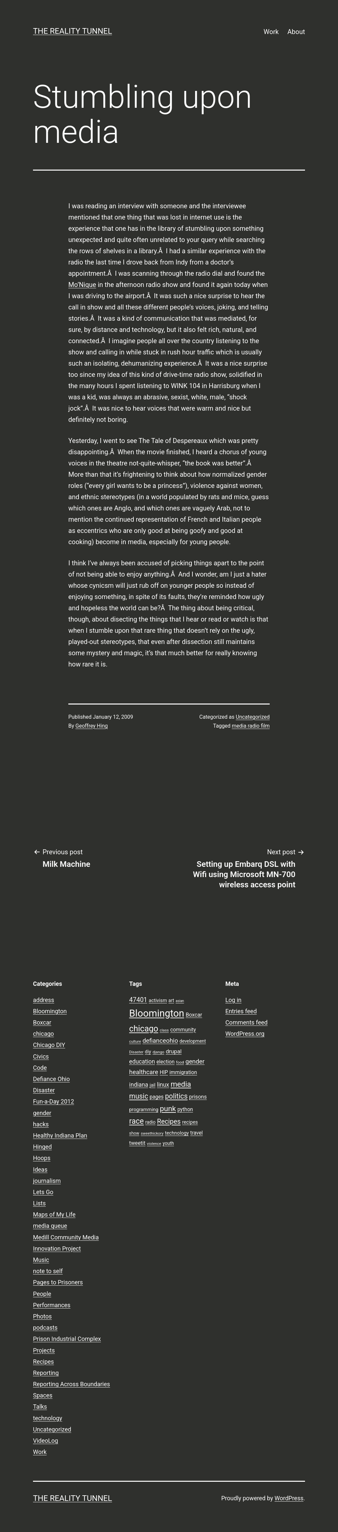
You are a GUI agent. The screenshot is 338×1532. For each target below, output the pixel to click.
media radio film (251, 726)
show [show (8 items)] (134, 1133)
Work (271, 32)
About (296, 32)
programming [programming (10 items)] (143, 1109)
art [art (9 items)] (171, 1000)
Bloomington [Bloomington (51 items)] (156, 1013)
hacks (41, 1124)
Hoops (42, 1157)
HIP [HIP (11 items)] (164, 1072)
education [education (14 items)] (142, 1061)
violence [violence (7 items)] (154, 1143)
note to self (48, 1271)
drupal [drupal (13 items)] (174, 1051)
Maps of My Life (54, 1214)
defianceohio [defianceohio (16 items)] (160, 1040)
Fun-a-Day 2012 (53, 1101)
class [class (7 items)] (164, 1030)
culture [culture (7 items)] (135, 1041)
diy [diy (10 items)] (148, 1052)
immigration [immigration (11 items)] (183, 1072)
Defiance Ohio (51, 1078)
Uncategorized (253, 717)
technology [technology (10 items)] (177, 1133)
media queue (50, 1225)
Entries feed (241, 1011)
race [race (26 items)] (136, 1121)
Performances (51, 1305)
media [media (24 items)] (181, 1084)
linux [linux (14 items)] (163, 1084)
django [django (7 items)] (158, 1052)
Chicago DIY (49, 1044)
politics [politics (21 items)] (176, 1096)
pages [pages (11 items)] (156, 1097)
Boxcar (42, 1022)
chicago (43, 1033)
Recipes (43, 1361)
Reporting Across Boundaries (71, 1384)
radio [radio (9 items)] (150, 1122)
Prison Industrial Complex (67, 1338)
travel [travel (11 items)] (196, 1133)
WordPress (289, 1498)
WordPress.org (245, 1033)
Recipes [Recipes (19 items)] (169, 1121)
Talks (40, 1406)
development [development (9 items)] (193, 1041)
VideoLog (45, 1440)
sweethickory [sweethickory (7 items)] (152, 1133)
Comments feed (246, 1022)
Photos (42, 1316)
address (43, 999)
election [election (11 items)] (165, 1062)
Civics (41, 1056)
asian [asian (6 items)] (180, 1001)
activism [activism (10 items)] (158, 1000)
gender (42, 1112)
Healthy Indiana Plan (60, 1135)
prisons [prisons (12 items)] (198, 1097)
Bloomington (50, 1011)
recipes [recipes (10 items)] (190, 1122)
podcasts (45, 1327)
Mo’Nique (82, 285)
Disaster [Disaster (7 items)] (136, 1052)
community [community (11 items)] (183, 1030)
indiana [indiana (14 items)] (138, 1084)
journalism (47, 1180)
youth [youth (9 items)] (168, 1143)
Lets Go (43, 1192)
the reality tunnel (72, 31)
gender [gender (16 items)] (195, 1061)
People (42, 1293)
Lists (39, 1203)
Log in (233, 999)
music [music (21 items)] (138, 1096)
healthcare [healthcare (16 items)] (143, 1072)
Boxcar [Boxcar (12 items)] (194, 1015)
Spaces (42, 1395)
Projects (44, 1350)
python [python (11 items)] (185, 1109)
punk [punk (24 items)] (168, 1108)
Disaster (44, 1090)
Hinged (42, 1146)
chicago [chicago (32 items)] (143, 1028)
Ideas (40, 1169)
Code (40, 1067)
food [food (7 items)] (180, 1062)
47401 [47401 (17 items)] (138, 1000)
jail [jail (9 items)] (152, 1085)
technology (47, 1418)
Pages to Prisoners (58, 1282)
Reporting (46, 1372)
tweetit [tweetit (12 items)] (137, 1143)
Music (41, 1259)
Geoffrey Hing (92, 726)
